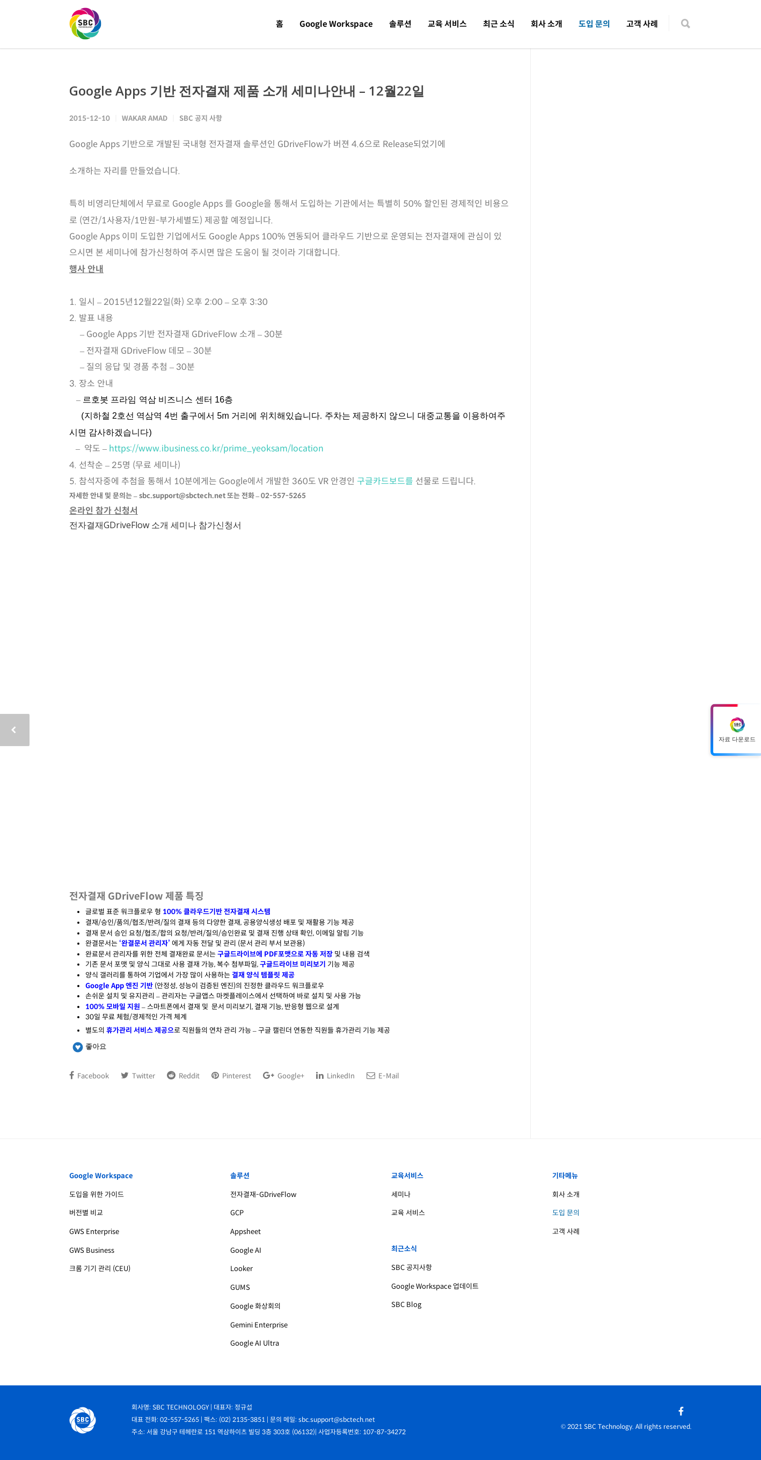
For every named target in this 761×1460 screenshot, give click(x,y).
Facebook (89, 1076)
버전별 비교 (86, 1212)
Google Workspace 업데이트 (435, 1286)
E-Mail (383, 1076)
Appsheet (245, 1231)
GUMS (240, 1287)
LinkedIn (335, 1076)
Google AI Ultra (254, 1343)
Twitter (138, 1076)
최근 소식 (499, 24)
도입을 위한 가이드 (96, 1194)
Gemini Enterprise (259, 1325)
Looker (241, 1268)
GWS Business (91, 1250)
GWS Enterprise (94, 1231)
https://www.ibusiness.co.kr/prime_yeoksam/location (216, 448)
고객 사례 (642, 24)
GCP (237, 1212)
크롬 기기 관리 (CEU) (99, 1268)
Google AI (245, 1250)
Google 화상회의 (255, 1306)
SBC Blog (406, 1304)
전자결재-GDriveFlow (263, 1194)
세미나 (401, 1194)
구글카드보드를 (385, 481)
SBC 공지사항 (411, 1267)
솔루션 (400, 24)
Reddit (183, 1076)
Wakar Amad (144, 118)
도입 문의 (594, 24)
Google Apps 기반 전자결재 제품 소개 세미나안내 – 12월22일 (247, 90)
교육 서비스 (447, 24)
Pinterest (231, 1076)
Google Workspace (336, 24)
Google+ (283, 1076)
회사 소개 (546, 24)
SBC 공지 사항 (200, 118)
